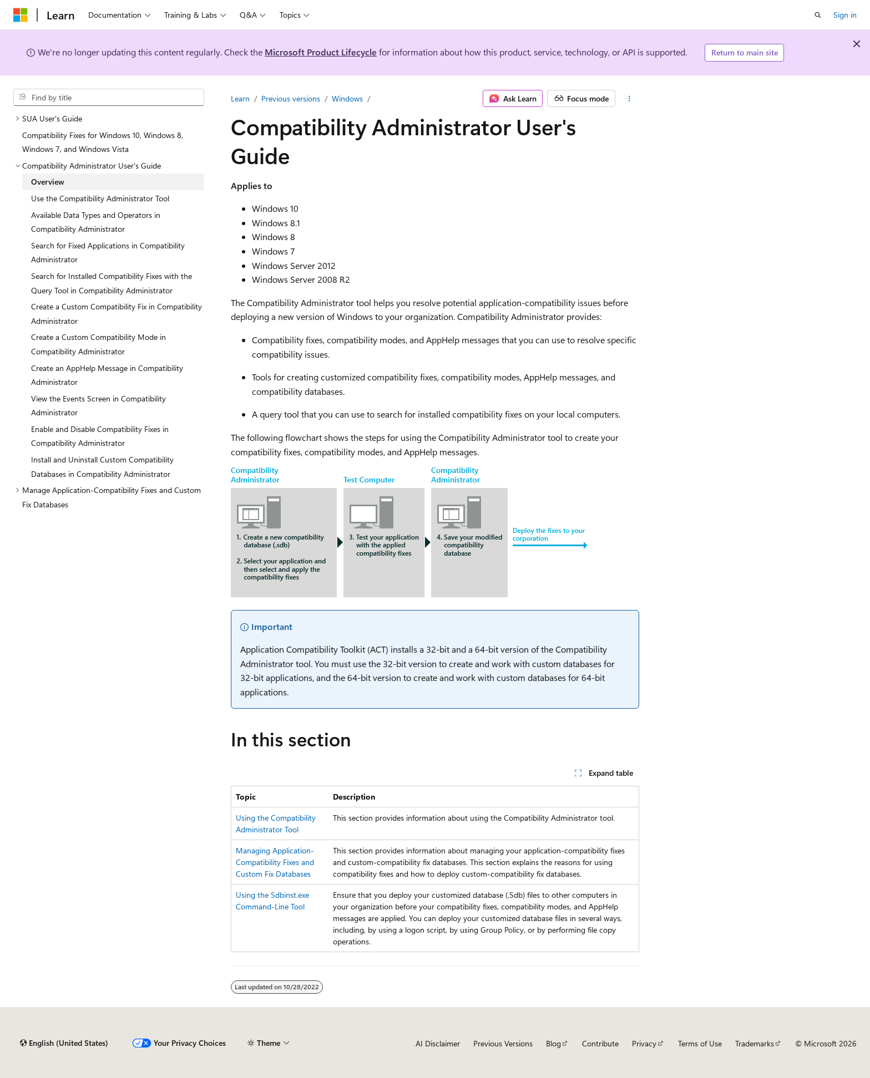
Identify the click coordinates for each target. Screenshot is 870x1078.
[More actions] (629, 99)
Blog (553, 1043)
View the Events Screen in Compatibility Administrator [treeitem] (98, 405)
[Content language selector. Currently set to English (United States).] (64, 1043)
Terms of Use (700, 1043)
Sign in (845, 14)
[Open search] (818, 15)
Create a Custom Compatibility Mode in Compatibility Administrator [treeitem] (98, 344)
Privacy (644, 1043)
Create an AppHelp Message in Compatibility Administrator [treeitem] (107, 375)
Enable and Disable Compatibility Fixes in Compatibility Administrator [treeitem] (100, 436)
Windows (347, 98)
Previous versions (290, 98)
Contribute (600, 1043)
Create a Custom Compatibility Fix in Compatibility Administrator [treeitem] (116, 313)
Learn (240, 98)
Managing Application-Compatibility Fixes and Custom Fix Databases (275, 862)
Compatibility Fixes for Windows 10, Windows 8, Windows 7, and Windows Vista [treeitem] (102, 142)
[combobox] (108, 97)
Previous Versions (503, 1043)
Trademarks (754, 1043)
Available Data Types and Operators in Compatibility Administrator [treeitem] (95, 222)
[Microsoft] (20, 15)
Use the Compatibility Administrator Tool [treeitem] (100, 198)
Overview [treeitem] (47, 181)
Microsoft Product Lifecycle (321, 52)
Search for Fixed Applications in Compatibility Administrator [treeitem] (108, 252)
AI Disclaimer (438, 1043)
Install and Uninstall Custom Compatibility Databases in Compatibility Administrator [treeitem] (102, 466)
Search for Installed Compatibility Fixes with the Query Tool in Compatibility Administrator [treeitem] (111, 283)
